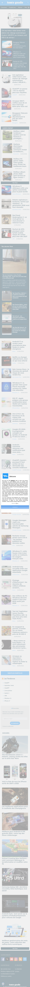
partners (13, 480)
